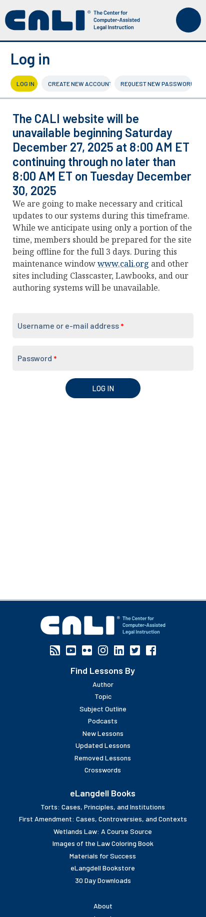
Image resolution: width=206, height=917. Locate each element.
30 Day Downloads (103, 880)
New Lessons (103, 733)
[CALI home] (72, 20)
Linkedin (119, 650)
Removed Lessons (102, 757)
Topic (103, 696)
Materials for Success (103, 855)
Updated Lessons (103, 745)
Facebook (151, 650)
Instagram (103, 650)
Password (37, 358)
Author (103, 684)
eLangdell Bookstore (102, 867)
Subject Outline (103, 708)
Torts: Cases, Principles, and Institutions (102, 806)
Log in (27, 83)
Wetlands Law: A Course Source (103, 831)
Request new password (156, 83)
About (103, 905)
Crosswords (102, 769)
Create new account (79, 83)
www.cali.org (123, 263)
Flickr (87, 650)
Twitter (135, 650)
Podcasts (103, 720)
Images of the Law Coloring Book (103, 843)
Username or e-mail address (71, 325)
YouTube (71, 650)
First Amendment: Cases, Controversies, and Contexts (103, 818)
